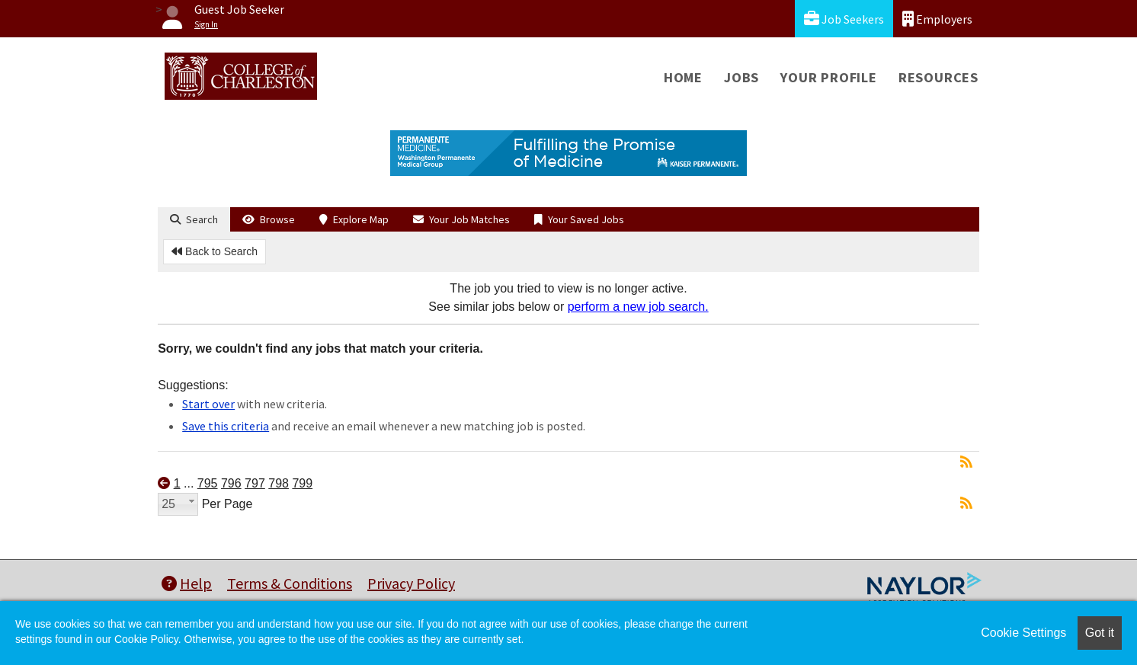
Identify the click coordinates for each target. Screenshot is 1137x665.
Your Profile (828, 77)
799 (302, 483)
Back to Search (214, 251)
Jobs (741, 77)
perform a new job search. (638, 306)
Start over (208, 403)
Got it (1099, 632)
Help (187, 583)
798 (278, 483)
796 (231, 483)
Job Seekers (844, 18)
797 (255, 483)
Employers (937, 18)
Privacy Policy (411, 583)
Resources (938, 77)
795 (207, 483)
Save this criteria (225, 425)
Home (683, 77)
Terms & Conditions (289, 583)
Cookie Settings (1023, 632)
